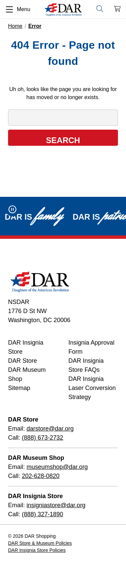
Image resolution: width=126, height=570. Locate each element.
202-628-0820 (40, 476)
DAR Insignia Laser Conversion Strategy (92, 388)
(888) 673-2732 (42, 437)
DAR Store (22, 360)
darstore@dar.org (50, 428)
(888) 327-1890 (42, 514)
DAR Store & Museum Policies (40, 543)
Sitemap (19, 388)
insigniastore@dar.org (56, 505)
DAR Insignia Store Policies (37, 550)
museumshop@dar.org (57, 467)
